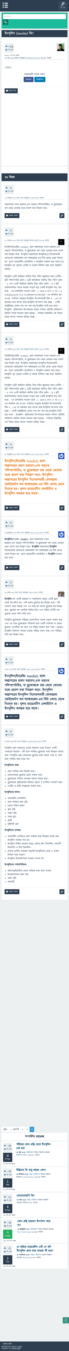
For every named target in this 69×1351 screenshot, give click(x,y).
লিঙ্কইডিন (39, 79)
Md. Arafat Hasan (24, 1232)
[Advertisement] (34, 131)
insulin (8, 67)
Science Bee (16, 1348)
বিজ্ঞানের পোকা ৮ (22, 1155)
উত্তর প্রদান (20, 198)
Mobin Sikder (17, 1346)
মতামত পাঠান (7, 1344)
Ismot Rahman (28, 1177)
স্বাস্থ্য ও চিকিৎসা (34, 1174)
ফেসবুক (29, 79)
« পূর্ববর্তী (15, 1129)
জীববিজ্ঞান (30, 1152)
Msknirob (26, 1257)
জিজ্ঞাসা (17, 58)
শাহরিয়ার (25, 1202)
